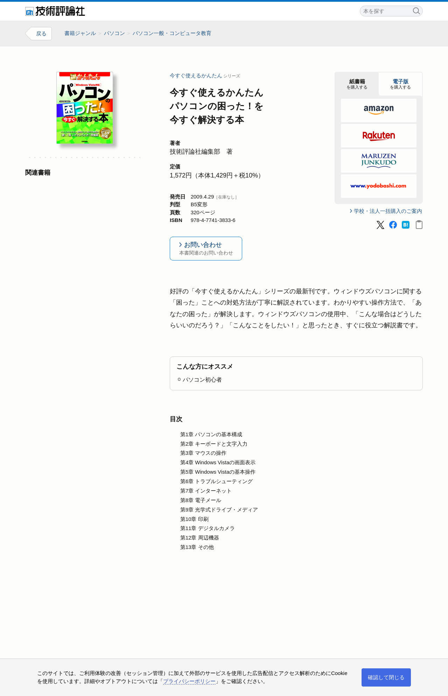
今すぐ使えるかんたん (196, 75)
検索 (416, 10)
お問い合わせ (206, 249)
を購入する (357, 84)
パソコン (114, 33)
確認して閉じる (386, 677)
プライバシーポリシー (189, 681)
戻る (41, 33)
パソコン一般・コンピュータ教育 (172, 33)
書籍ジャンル (80, 33)
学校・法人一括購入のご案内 (388, 211)
